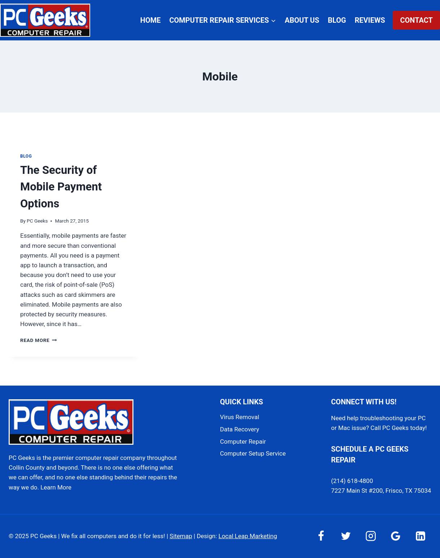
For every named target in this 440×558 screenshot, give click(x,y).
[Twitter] (346, 536)
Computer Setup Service (253, 453)
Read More (38, 340)
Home (150, 20)
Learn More (55, 487)
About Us (302, 20)
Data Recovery (239, 429)
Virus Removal (239, 417)
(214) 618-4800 (352, 480)
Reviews (370, 20)
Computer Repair (243, 441)
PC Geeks (37, 221)
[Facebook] (321, 536)
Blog (337, 20)
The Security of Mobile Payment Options (61, 186)
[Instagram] (371, 536)
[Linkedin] (420, 536)
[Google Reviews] (395, 536)
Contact (416, 20)
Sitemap (181, 536)
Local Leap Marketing (248, 536)
